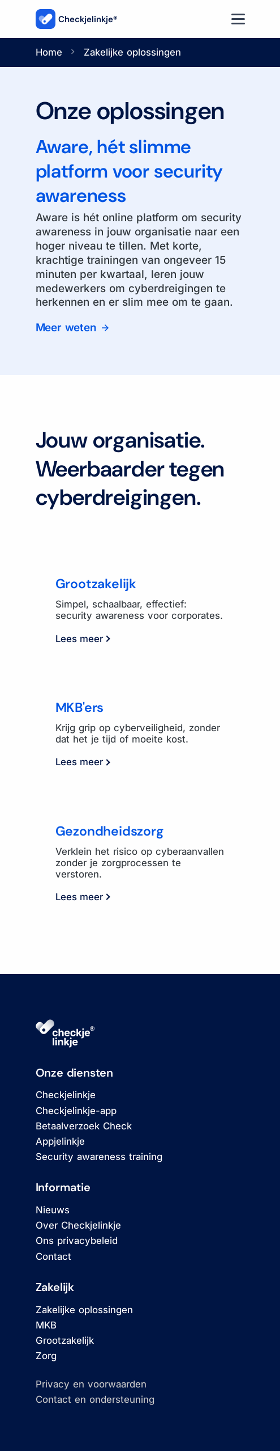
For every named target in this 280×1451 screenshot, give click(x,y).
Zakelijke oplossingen (84, 1309)
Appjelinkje (60, 1141)
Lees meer (82, 638)
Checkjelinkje (66, 1094)
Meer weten (68, 327)
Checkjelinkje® (77, 19)
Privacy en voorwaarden (91, 1384)
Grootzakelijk (65, 1340)
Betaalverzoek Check (84, 1126)
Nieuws (53, 1210)
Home (49, 52)
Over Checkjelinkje (78, 1225)
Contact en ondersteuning (95, 1399)
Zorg (46, 1355)
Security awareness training (99, 1156)
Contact (53, 1256)
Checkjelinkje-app (76, 1110)
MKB (46, 1325)
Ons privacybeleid (77, 1240)
